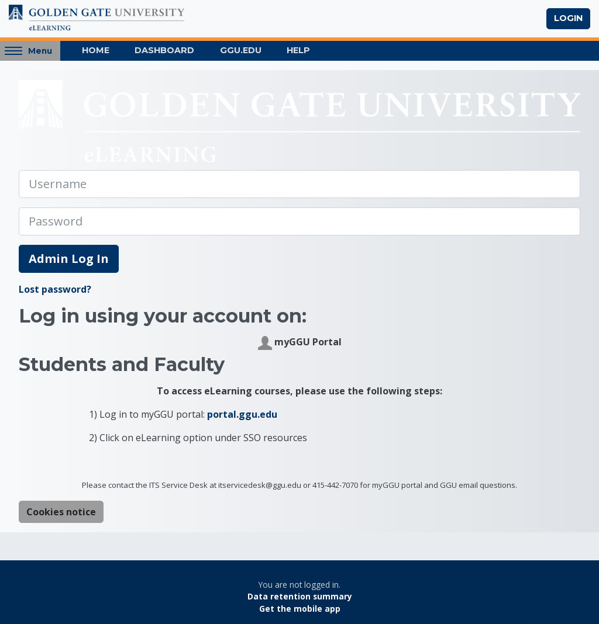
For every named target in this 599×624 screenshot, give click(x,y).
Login (568, 18)
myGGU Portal (300, 342)
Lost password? (55, 289)
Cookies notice (61, 511)
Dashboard (164, 50)
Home (95, 50)
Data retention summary (299, 596)
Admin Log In (69, 258)
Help (298, 50)
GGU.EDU (240, 50)
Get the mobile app (299, 608)
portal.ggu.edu (242, 414)
